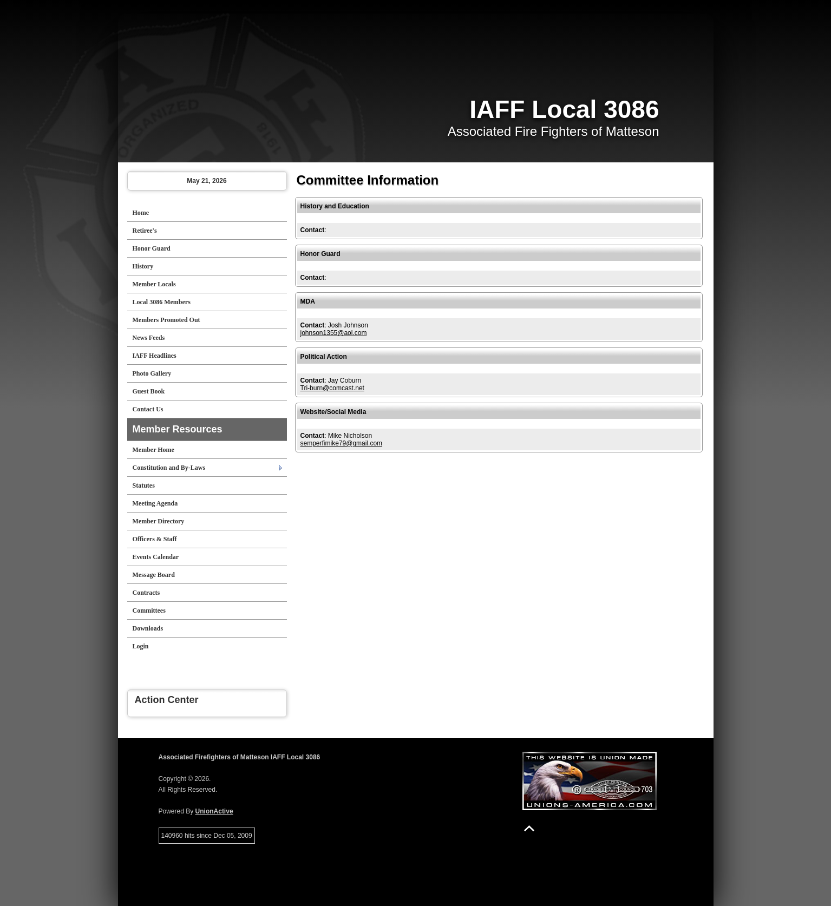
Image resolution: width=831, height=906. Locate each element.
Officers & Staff (155, 539)
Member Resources (178, 429)
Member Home (153, 450)
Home (141, 212)
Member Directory (159, 521)
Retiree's (145, 230)
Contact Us (148, 409)
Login (141, 646)
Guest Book (149, 391)
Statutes (144, 485)
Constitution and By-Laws (169, 467)
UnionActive (214, 811)
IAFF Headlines (154, 355)
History (143, 266)
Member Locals (154, 284)
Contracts (146, 592)
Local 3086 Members (162, 302)
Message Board (154, 575)
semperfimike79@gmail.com (341, 443)
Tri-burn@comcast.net (332, 388)
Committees (149, 610)
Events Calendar (156, 557)
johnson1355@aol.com (333, 333)
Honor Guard (152, 248)
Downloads (148, 628)
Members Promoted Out (166, 320)
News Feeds (149, 338)
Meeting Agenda (155, 503)
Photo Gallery (152, 373)
